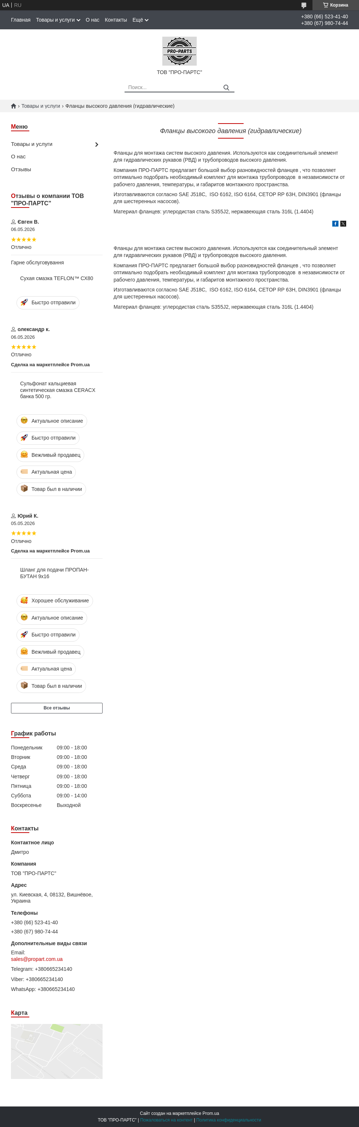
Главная (20, 20)
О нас (92, 20)
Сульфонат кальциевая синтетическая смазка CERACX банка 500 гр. (57, 390)
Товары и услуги (55, 20)
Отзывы (21, 169)
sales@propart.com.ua (37, 959)
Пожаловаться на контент (166, 1120)
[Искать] (226, 87)
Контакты (116, 20)
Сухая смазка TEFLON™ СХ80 (56, 278)
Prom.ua (211, 1113)
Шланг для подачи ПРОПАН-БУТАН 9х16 (54, 573)
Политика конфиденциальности (228, 1120)
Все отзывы (57, 708)
